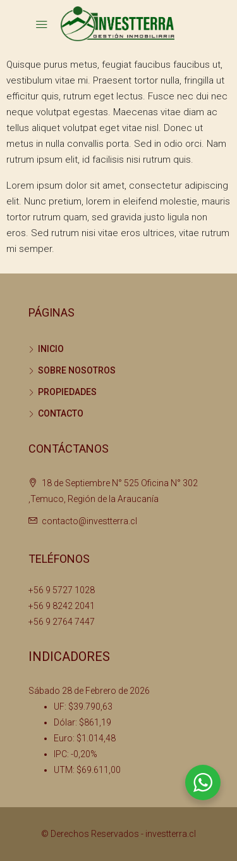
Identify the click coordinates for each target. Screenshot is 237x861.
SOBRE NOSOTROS (77, 370)
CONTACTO (60, 413)
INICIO (51, 349)
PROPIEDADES (67, 392)
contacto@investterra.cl (89, 521)
